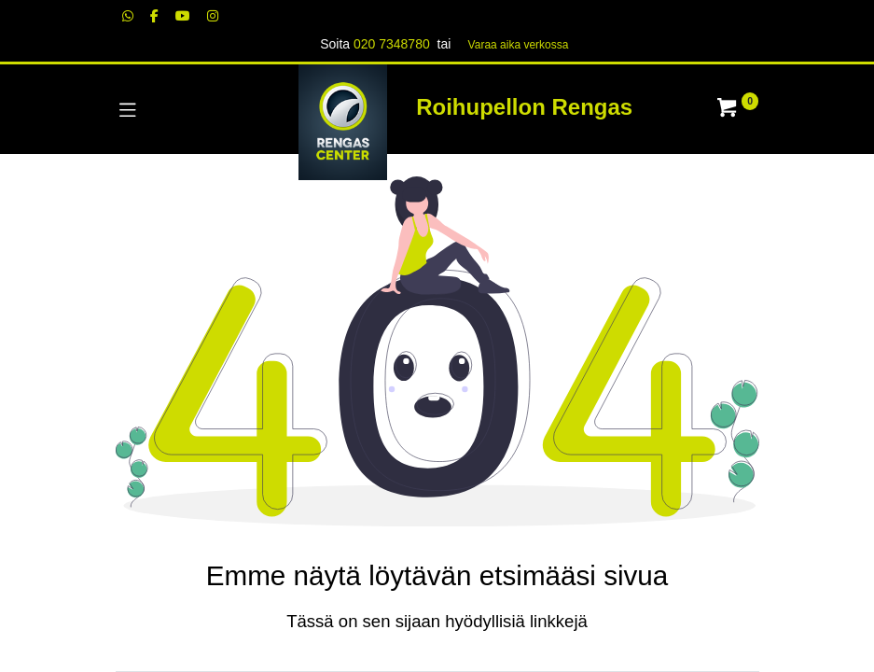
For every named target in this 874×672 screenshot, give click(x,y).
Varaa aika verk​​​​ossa (518, 44)
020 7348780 (392, 43)
